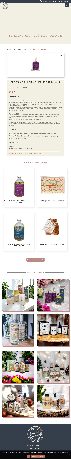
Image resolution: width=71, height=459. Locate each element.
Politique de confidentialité (37, 456)
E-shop (66, 1)
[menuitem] (35, 9)
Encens (26, 153)
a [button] (67, 5)
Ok (28, 456)
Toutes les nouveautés (35, 260)
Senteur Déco (40, 153)
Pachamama (32, 153)
